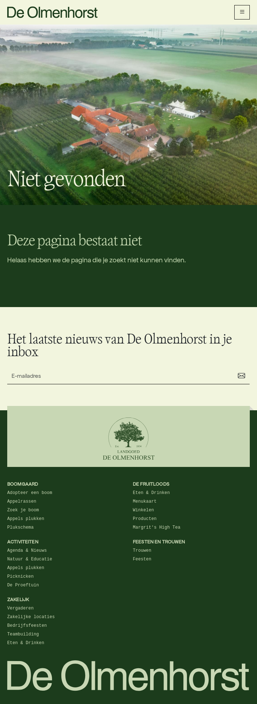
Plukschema (20, 527)
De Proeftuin (23, 585)
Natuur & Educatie (29, 559)
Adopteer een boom (29, 492)
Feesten (142, 559)
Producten (145, 518)
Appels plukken (25, 518)
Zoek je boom (23, 510)
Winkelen (143, 510)
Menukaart (145, 501)
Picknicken (20, 576)
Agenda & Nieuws (27, 550)
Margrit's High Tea (156, 527)
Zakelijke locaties (31, 617)
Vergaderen (20, 608)
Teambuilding (23, 634)
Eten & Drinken (151, 492)
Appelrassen (21, 501)
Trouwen (142, 550)
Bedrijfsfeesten (27, 625)
